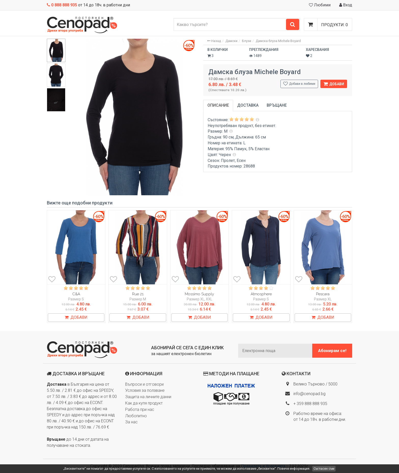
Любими (320, 5)
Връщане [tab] (277, 105)
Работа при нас (139, 409)
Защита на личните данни (148, 396)
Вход (345, 5)
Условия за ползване (145, 390)
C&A (76, 294)
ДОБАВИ (76, 317)
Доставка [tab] (248, 105)
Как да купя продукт (144, 403)
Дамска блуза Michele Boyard (278, 41)
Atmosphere (261, 294)
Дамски (231, 41)
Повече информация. (293, 468)
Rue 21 (138, 294)
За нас (131, 422)
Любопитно (136, 415)
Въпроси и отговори (144, 384)
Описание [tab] (218, 105)
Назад (214, 41)
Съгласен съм (324, 468)
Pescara (323, 294)
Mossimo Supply (199, 294)
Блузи (246, 41)
